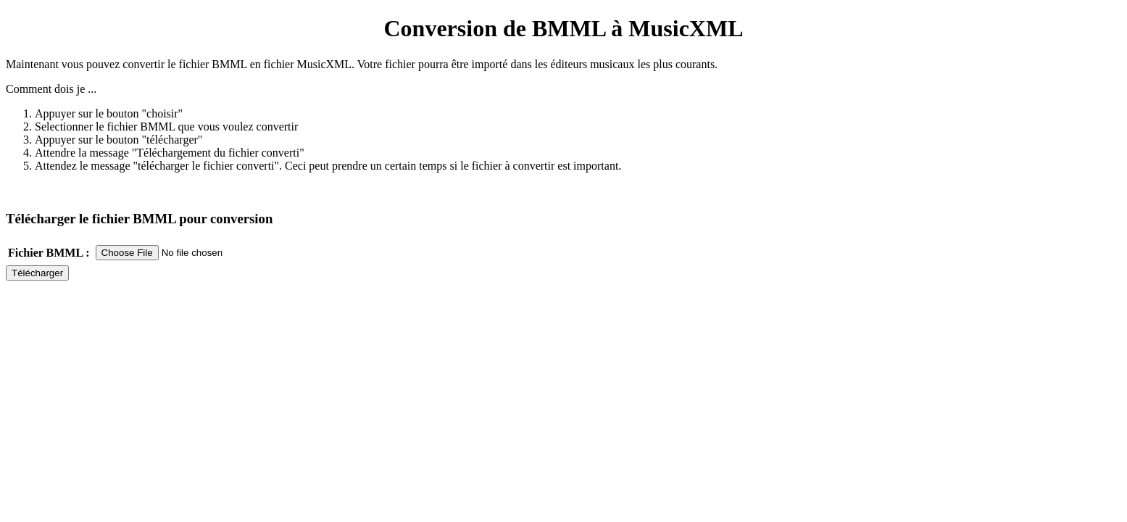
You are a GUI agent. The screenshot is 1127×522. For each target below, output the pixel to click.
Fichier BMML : (49, 252)
